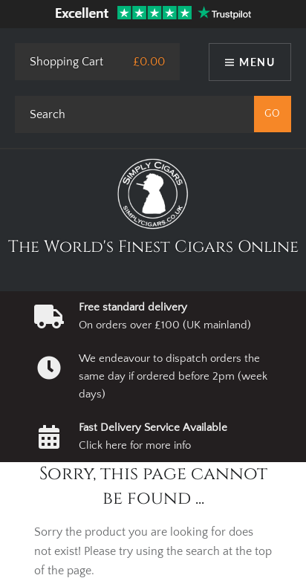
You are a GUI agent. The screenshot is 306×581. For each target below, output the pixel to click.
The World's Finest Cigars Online (153, 247)
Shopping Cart (66, 61)
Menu (257, 62)
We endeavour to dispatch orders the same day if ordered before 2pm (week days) (173, 376)
